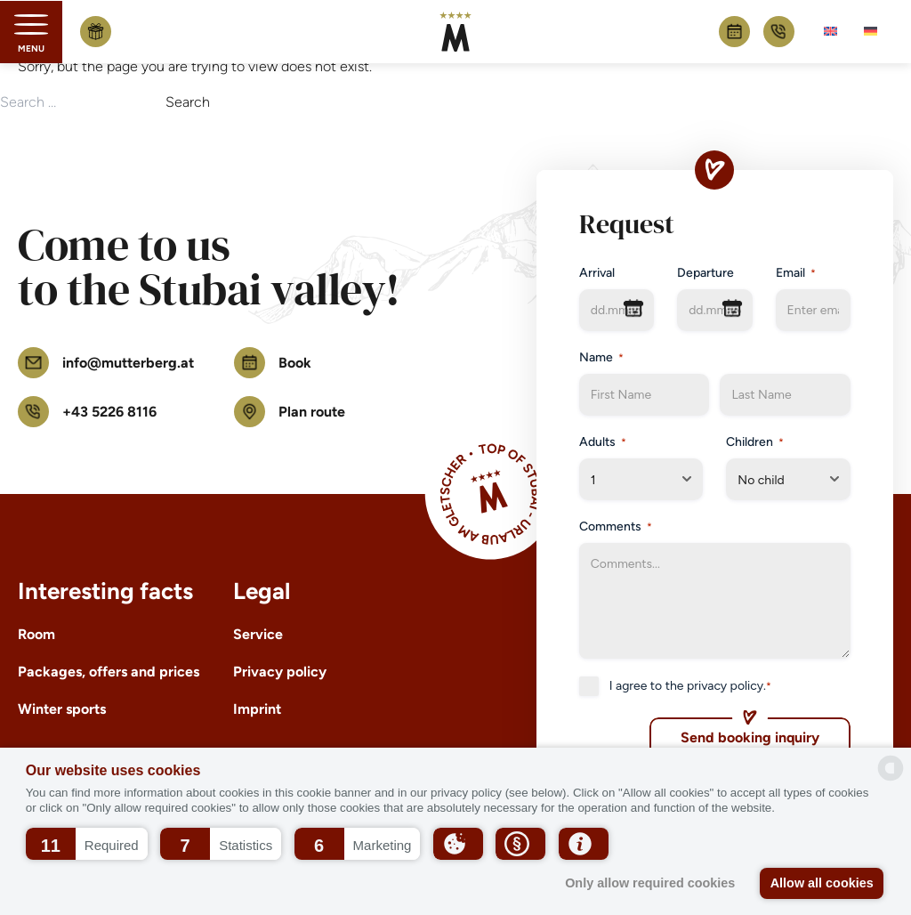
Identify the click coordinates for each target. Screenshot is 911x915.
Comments (615, 527)
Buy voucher (95, 31)
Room (36, 634)
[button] (87, 844)
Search (187, 101)
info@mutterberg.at (106, 362)
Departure (705, 272)
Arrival (597, 272)
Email (796, 273)
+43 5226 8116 (778, 31)
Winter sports (62, 708)
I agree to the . (690, 686)
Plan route (289, 411)
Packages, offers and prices (108, 671)
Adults (602, 442)
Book (734, 31)
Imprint (257, 708)
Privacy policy (280, 671)
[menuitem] (830, 31)
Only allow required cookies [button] (650, 883)
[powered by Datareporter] (890, 768)
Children (755, 442)
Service (258, 634)
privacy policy (725, 685)
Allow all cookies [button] (822, 883)
